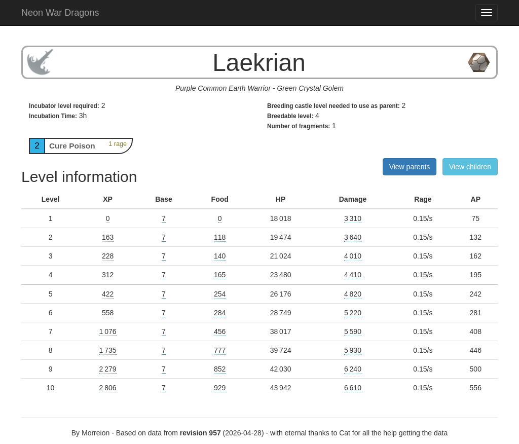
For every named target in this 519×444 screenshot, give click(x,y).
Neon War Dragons (60, 13)
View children (470, 167)
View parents (409, 167)
